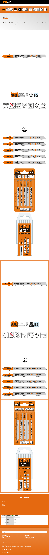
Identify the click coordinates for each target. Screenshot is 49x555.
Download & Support (29, 537)
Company (26, 535)
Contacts (4, 540)
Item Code (3, 505)
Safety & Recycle (6, 538)
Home (3, 5)
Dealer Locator (6, 536)
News (25, 536)
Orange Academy (28, 540)
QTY (26, 509)
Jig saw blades (9, 5)
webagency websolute (7, 552)
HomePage (4, 535)
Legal (3, 537)
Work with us (27, 538)
